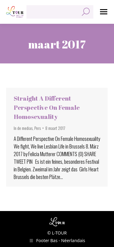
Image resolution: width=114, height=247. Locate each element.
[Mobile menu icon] (103, 12)
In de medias (23, 128)
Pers (37, 128)
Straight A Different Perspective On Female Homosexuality (47, 107)
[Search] (59, 12)
